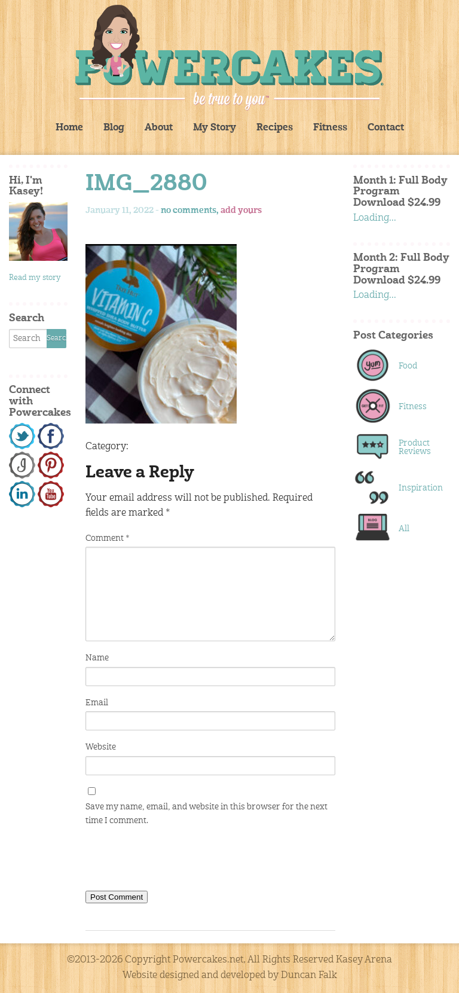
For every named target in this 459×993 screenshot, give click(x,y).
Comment (107, 538)
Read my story (35, 278)
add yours (241, 210)
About (159, 128)
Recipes (274, 128)
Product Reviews (415, 447)
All (404, 529)
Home (69, 128)
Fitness (330, 128)
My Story (214, 128)
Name (97, 658)
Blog (113, 128)
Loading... (374, 218)
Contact (386, 128)
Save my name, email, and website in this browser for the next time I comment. (206, 813)
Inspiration (418, 488)
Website (100, 747)
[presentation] (176, 860)
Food (408, 366)
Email (96, 703)
